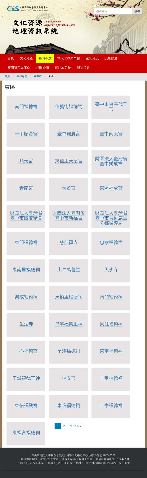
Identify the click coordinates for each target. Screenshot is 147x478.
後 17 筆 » (76, 425)
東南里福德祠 (26, 269)
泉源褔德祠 (111, 323)
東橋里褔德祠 (68, 296)
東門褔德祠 (26, 242)
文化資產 (26, 58)
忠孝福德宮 (111, 242)
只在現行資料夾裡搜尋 (108, 5)
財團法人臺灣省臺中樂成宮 (111, 161)
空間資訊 (92, 58)
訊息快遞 (111, 58)
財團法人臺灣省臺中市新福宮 (69, 215)
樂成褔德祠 (26, 296)
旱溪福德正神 (68, 323)
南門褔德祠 (111, 296)
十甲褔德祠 (111, 378)
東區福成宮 (111, 188)
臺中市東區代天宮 (111, 107)
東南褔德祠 (111, 351)
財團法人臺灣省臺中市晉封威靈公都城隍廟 (111, 218)
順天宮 (26, 160)
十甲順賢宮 (26, 133)
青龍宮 (26, 188)
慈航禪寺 (69, 242)
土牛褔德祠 (111, 405)
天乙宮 (69, 188)
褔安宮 (69, 378)
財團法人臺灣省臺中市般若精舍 (26, 215)
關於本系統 (63, 68)
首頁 (10, 58)
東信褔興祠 (26, 405)
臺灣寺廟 (44, 58)
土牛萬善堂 (68, 269)
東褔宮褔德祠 (26, 432)
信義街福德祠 (68, 106)
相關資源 (42, 68)
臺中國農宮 (68, 133)
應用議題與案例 (18, 68)
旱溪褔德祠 (68, 351)
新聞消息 (83, 68)
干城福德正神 (26, 378)
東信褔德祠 (68, 405)
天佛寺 (111, 269)
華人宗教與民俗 (68, 58)
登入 (88, 16)
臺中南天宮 (111, 133)
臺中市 (38, 76)
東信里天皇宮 (68, 160)
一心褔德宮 (26, 351)
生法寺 (26, 323)
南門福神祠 (26, 106)
